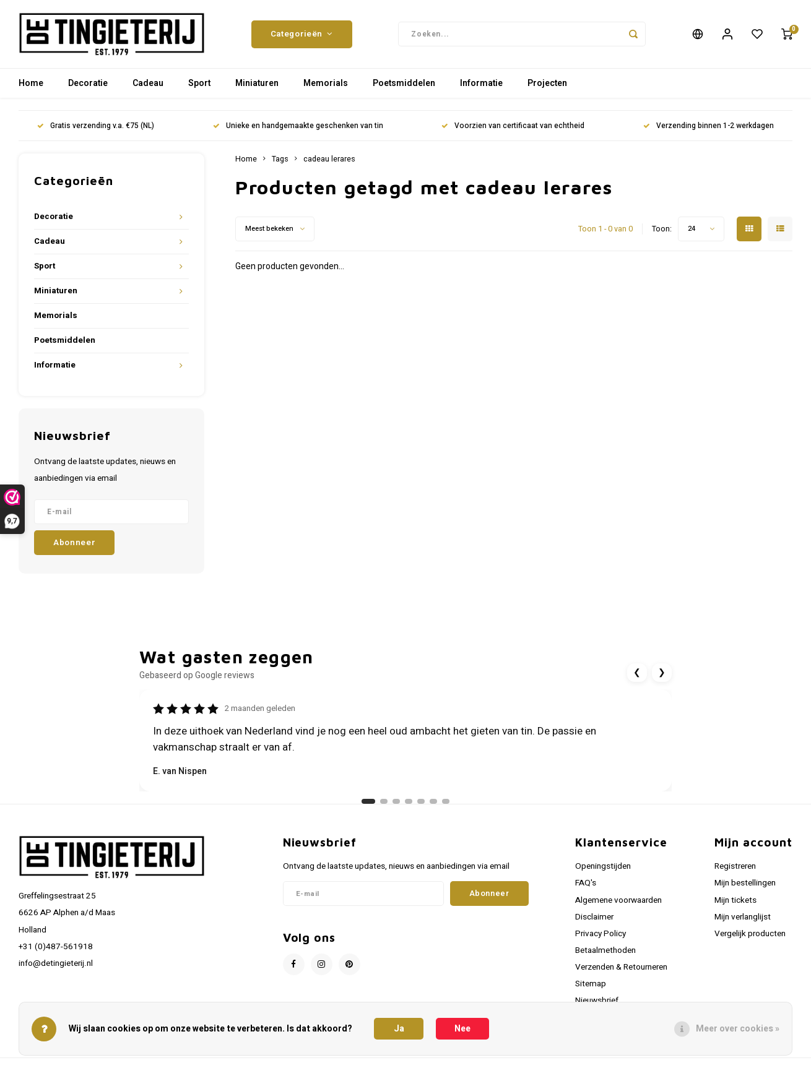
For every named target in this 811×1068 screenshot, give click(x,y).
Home (31, 83)
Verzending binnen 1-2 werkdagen (708, 126)
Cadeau (147, 83)
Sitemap (590, 984)
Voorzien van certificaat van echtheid (512, 126)
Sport (199, 83)
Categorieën (302, 34)
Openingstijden (603, 866)
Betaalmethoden (605, 950)
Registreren (735, 866)
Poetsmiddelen (404, 83)
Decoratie (88, 83)
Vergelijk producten (750, 934)
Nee (462, 1028)
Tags (280, 159)
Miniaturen (257, 83)
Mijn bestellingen (745, 883)
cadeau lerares (329, 159)
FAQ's (585, 883)
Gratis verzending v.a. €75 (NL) (95, 126)
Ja (399, 1028)
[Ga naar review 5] (421, 801)
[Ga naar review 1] (368, 801)
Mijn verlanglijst (742, 917)
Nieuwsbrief (596, 1000)
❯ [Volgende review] (662, 672)
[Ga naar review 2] (384, 801)
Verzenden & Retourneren (621, 967)
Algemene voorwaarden (618, 900)
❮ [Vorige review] (637, 672)
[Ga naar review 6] (433, 801)
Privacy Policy (600, 934)
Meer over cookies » (737, 1028)
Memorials (325, 83)
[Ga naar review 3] (396, 801)
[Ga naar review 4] (408, 801)
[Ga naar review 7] (445, 801)
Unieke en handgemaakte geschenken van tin (298, 126)
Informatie (481, 83)
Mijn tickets (735, 900)
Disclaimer (594, 917)
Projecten (547, 83)
